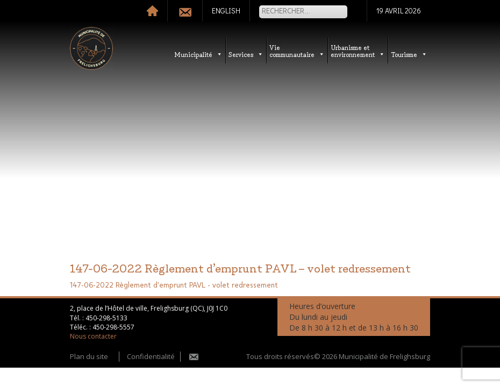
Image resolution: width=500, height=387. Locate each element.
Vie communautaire (297, 50)
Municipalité (198, 54)
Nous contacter (93, 336)
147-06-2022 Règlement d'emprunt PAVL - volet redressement (174, 285)
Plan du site (89, 356)
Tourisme (409, 54)
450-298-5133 (106, 317)
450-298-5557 (113, 327)
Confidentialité (151, 356)
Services (245, 54)
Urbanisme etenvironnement (358, 50)
